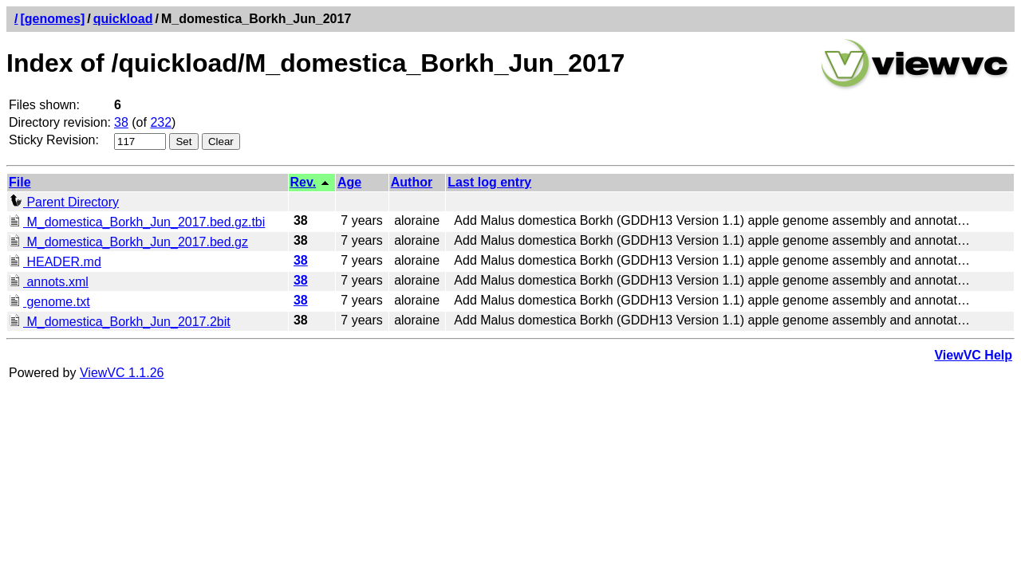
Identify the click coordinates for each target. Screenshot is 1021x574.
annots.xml (49, 282)
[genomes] (52, 19)
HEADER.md (55, 262)
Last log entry (489, 182)
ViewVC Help (973, 355)
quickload (123, 19)
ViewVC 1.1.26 (122, 372)
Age (349, 182)
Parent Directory (64, 202)
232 (160, 122)
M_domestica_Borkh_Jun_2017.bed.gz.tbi (137, 222)
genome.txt (49, 302)
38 (121, 122)
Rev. (303, 182)
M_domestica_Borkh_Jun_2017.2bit (120, 321)
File (20, 182)
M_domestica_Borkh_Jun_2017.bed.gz (128, 242)
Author (411, 182)
